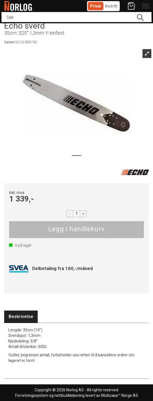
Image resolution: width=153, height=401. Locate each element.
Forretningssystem (31, 395)
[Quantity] (76, 213)
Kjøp (76, 229)
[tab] (21, 317)
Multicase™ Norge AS (119, 395)
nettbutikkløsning (69, 395)
